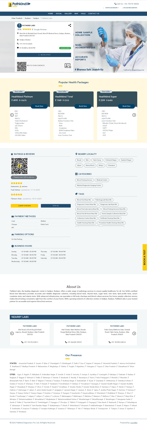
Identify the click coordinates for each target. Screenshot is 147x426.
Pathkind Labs (30, 326)
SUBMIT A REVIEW (24, 206)
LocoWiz (133, 423)
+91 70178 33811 (29, 342)
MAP (76, 13)
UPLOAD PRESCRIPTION (129, 7)
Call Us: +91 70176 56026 (126, 4)
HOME (50, 13)
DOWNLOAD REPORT (110, 7)
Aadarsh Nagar (126, 160)
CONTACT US (93, 13)
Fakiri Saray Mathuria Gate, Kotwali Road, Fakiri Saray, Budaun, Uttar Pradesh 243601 (117, 332)
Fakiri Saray (97, 160)
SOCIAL (59, 13)
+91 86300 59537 (73, 342)
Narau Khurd (90, 165)
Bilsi (87, 160)
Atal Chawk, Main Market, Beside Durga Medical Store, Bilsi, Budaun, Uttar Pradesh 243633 (74, 332)
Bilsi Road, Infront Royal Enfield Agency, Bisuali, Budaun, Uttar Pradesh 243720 (30, 332)
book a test (44, 55)
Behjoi (101, 165)
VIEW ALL (56, 206)
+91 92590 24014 (117, 342)
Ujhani (79, 165)
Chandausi (111, 165)
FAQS (83, 13)
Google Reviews (40, 30)
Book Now (39, 106)
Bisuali (79, 160)
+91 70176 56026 (26, 44)
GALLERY (68, 13)
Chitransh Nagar (111, 160)
